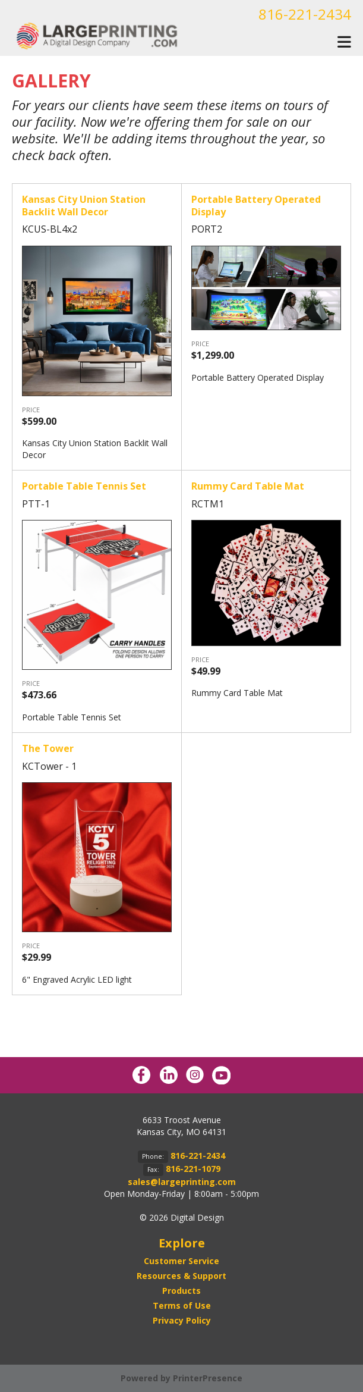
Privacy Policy (182, 1320)
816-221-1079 (193, 1168)
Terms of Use (182, 1305)
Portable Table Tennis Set (84, 486)
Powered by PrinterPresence (181, 1378)
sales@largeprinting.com (182, 1181)
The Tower (48, 748)
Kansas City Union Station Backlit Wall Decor (84, 205)
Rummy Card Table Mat (247, 486)
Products (181, 1290)
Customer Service (181, 1260)
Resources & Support (181, 1275)
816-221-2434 (304, 14)
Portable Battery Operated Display (256, 205)
